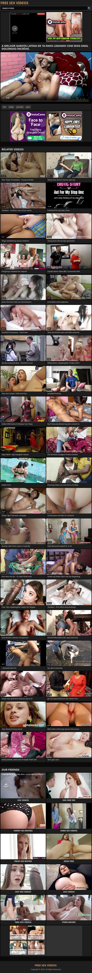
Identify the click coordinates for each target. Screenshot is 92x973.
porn (28, 107)
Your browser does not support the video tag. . (46, 78)
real (4, 107)
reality (11, 107)
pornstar (20, 107)
